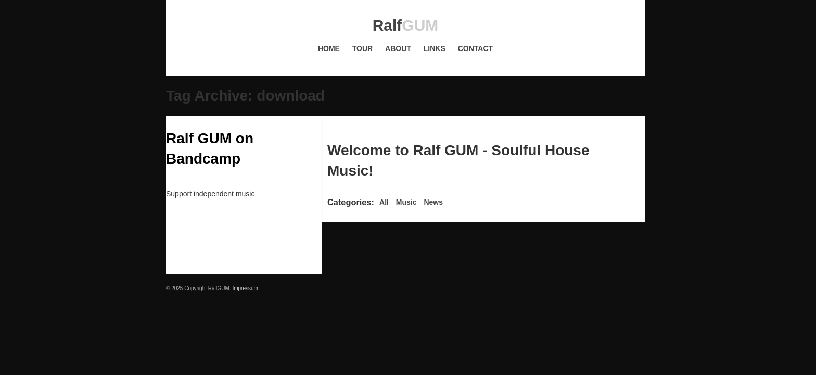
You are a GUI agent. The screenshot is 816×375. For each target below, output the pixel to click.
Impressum (245, 288)
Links (434, 48)
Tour (362, 48)
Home (329, 48)
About (398, 48)
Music (406, 202)
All (384, 202)
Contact (475, 48)
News (433, 202)
